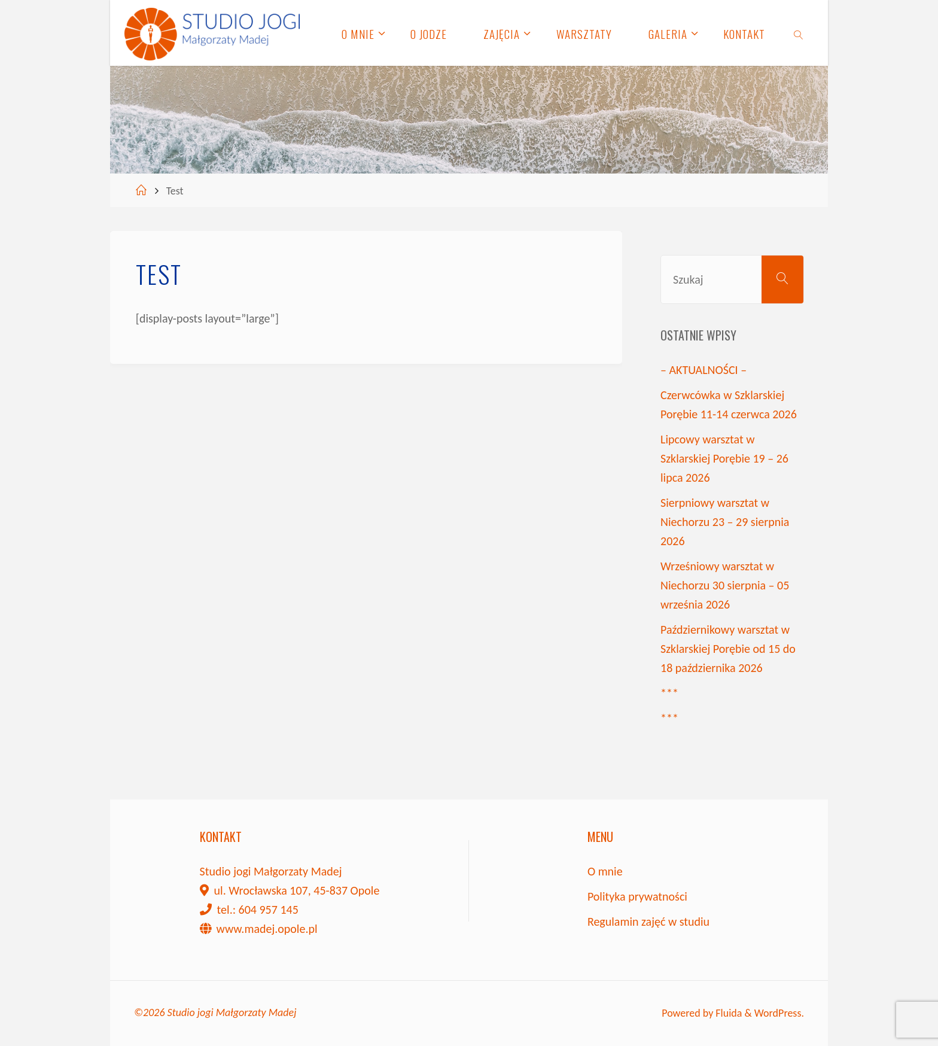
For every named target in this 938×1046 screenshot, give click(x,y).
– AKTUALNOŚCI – (703, 370)
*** (669, 693)
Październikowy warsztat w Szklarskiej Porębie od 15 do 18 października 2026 (728, 648)
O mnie (605, 871)
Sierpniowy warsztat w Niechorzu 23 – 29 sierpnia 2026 (724, 521)
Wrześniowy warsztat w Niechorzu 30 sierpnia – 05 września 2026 (724, 585)
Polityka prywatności (637, 896)
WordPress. (779, 1013)
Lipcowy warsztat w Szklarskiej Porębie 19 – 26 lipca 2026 (724, 458)
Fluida (727, 1013)
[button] (19, 18)
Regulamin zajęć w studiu (648, 921)
